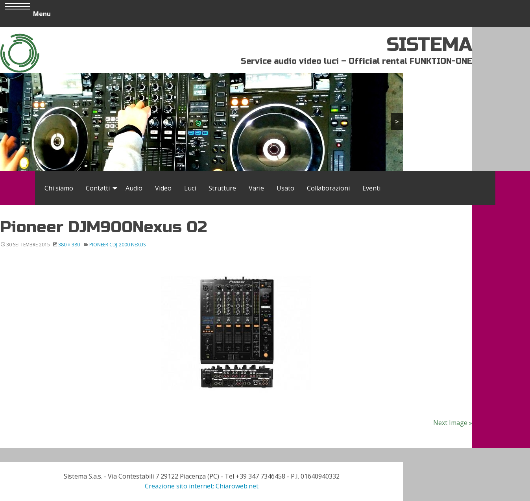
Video (163, 188)
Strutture (222, 188)
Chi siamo (58, 188)
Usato (285, 188)
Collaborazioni (328, 188)
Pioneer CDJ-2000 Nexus (117, 244)
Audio (134, 188)
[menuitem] (58, 188)
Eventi (371, 188)
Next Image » (452, 422)
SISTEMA (429, 44)
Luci (190, 188)
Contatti (98, 188)
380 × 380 (69, 244)
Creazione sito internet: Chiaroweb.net (202, 486)
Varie (256, 188)
